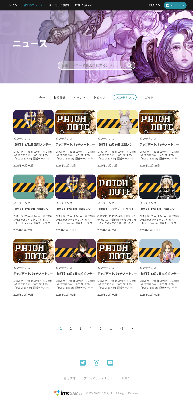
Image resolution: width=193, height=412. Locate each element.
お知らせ (59, 97)
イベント (80, 97)
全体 (42, 97)
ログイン (154, 5)
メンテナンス (125, 97)
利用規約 (69, 378)
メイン (13, 5)
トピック (100, 97)
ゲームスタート (175, 5)
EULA (126, 378)
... (110, 328)
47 (121, 328)
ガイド (149, 97)
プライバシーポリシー (99, 378)
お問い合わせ (83, 5)
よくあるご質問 (59, 5)
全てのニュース (33, 5)
